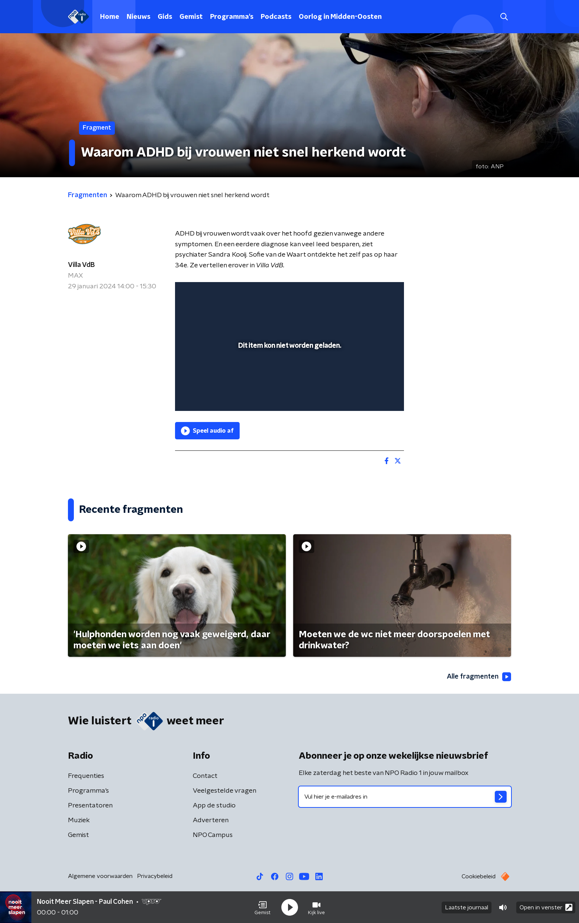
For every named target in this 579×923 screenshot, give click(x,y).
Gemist (191, 17)
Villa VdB (81, 265)
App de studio (214, 805)
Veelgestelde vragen (224, 791)
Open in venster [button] (546, 907)
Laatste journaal (466, 907)
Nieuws (138, 17)
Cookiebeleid (479, 876)
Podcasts (276, 17)
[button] (262, 907)
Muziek (79, 820)
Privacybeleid (154, 876)
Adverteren (211, 820)
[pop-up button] (371, 394)
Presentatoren (90, 805)
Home (109, 17)
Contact (205, 776)
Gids (165, 17)
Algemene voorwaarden (100, 876)
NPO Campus (213, 835)
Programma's (231, 17)
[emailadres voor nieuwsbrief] (405, 796)
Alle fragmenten (479, 676)
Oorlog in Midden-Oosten (340, 17)
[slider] (289, 374)
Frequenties (86, 776)
